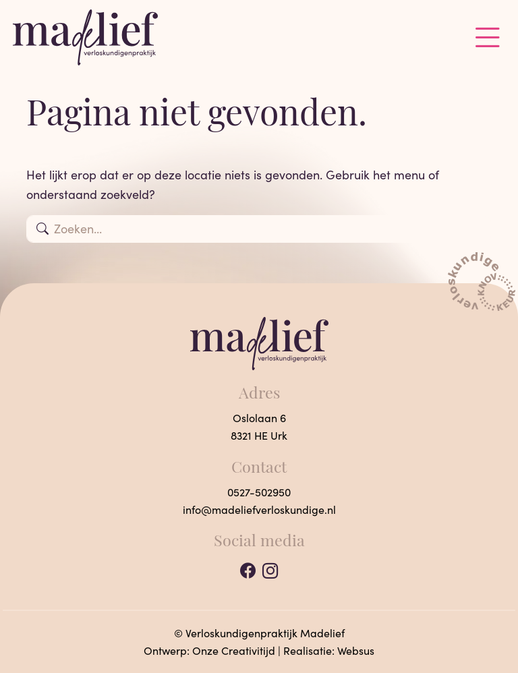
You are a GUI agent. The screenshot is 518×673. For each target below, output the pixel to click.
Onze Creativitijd (233, 650)
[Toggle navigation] (487, 37)
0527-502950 (259, 492)
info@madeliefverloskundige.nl (259, 509)
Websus (355, 650)
